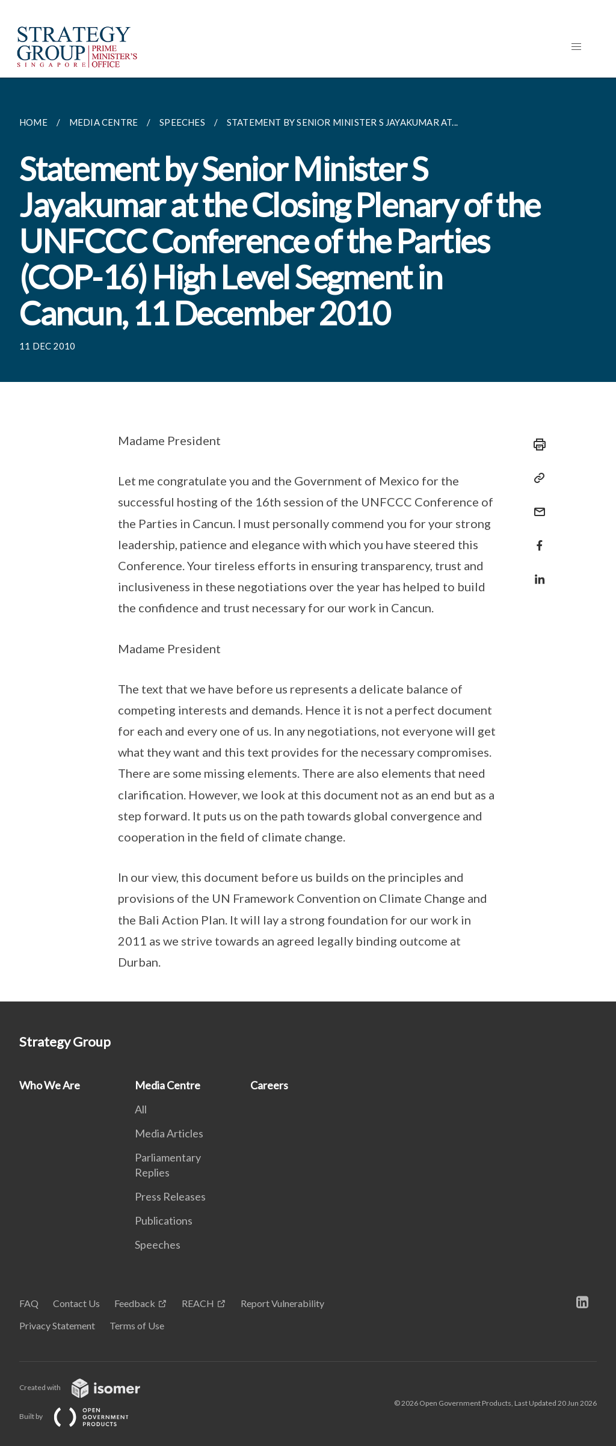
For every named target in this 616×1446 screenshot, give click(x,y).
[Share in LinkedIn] (536, 571)
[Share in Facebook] (536, 538)
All (141, 1109)
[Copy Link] (536, 478)
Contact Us (76, 1303)
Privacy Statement (57, 1325)
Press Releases (170, 1196)
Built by (83, 1416)
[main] (308, 539)
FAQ (28, 1303)
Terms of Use (136, 1325)
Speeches (157, 1244)
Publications (163, 1220)
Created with (89, 1387)
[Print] (536, 444)
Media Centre (167, 1085)
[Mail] (536, 504)
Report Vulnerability (282, 1303)
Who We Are (49, 1085)
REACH (198, 1303)
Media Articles (169, 1133)
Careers (269, 1085)
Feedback (134, 1303)
